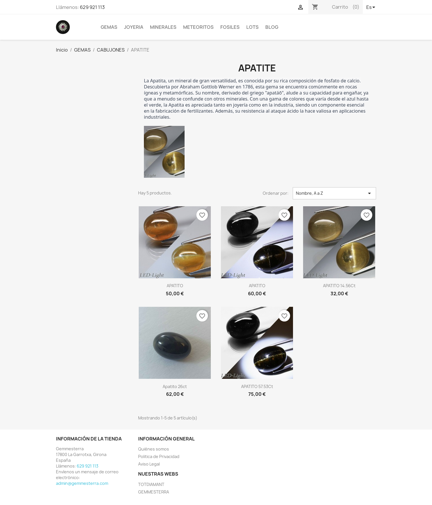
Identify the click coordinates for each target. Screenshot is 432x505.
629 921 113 (92, 7)
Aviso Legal (149, 464)
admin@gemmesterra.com (82, 483)
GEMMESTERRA (153, 492)
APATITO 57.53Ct (257, 386)
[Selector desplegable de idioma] (371, 7)
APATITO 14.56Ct (339, 285)
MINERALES (163, 27)
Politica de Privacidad (158, 456)
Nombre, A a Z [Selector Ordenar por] (334, 193)
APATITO (175, 285)
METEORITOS (198, 27)
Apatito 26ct (175, 386)
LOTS (252, 27)
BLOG (271, 27)
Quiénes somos (153, 449)
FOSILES (230, 27)
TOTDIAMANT (151, 484)
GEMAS (109, 27)
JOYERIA (133, 27)
